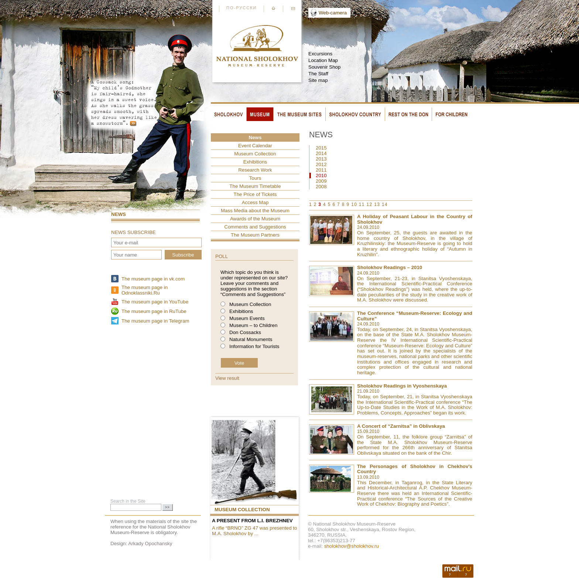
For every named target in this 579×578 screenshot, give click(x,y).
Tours (255, 178)
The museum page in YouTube (154, 302)
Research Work (255, 170)
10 (354, 204)
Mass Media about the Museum (255, 210)
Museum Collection (255, 153)
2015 (321, 148)
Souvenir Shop (324, 67)
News (118, 214)
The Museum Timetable (255, 186)
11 (362, 204)
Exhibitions (255, 162)
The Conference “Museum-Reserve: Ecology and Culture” (414, 315)
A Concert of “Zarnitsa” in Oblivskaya (401, 426)
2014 (321, 153)
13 (377, 204)
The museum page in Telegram (155, 321)
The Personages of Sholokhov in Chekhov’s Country (414, 469)
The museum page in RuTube (153, 311)
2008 (321, 186)
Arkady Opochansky (150, 543)
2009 (321, 181)
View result (227, 378)
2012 (321, 164)
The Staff (318, 73)
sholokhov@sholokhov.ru (351, 546)
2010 (321, 175)
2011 (321, 170)
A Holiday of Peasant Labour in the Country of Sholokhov (414, 219)
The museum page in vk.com (153, 279)
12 (370, 204)
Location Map (323, 60)
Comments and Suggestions (255, 227)
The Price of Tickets (255, 194)
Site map (318, 80)
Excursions (320, 53)
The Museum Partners (255, 235)
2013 (321, 159)
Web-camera (333, 13)
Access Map (255, 202)
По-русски (241, 8)
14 (385, 204)
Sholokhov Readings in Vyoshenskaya (402, 386)
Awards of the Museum (255, 218)
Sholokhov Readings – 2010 (389, 267)
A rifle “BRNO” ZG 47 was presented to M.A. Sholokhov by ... (254, 530)
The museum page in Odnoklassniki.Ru (144, 290)
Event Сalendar (255, 145)
